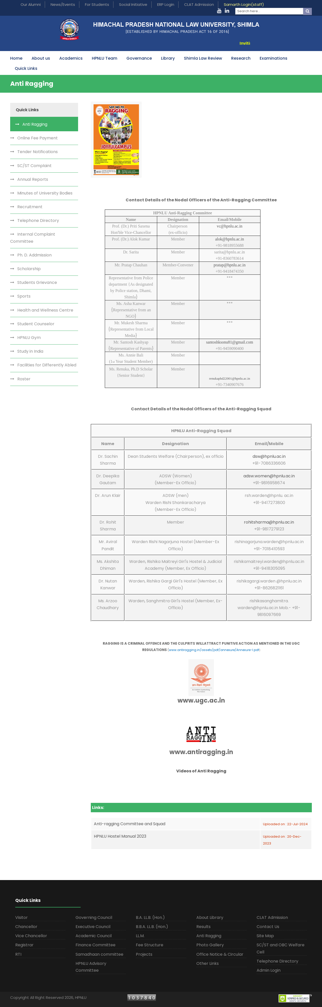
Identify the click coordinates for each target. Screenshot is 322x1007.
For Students (97, 4)
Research (241, 58)
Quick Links (26, 68)
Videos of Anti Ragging (201, 771)
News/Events (63, 4)
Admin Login (269, 970)
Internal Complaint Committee (32, 237)
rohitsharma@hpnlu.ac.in (269, 522)
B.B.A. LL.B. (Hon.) (152, 927)
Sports (24, 296)
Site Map (265, 936)
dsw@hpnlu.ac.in (269, 456)
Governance (139, 58)
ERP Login (165, 4)
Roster (24, 379)
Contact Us (268, 927)
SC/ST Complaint (34, 166)
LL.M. (140, 936)
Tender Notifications (37, 152)
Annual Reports (32, 179)
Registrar (24, 945)
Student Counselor (35, 324)
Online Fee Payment (37, 138)
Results (203, 927)
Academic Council (94, 936)
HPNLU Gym (29, 337)
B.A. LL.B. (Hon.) (150, 917)
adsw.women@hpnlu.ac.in (269, 476)
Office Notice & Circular (219, 954)
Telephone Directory (38, 220)
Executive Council (93, 927)
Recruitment (29, 207)
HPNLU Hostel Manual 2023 (120, 836)
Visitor (21, 917)
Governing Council (94, 917)
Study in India (30, 351)
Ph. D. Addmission (34, 255)
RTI (18, 954)
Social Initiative (133, 4)
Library (168, 58)
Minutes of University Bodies (44, 193)
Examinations (273, 58)
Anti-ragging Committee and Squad (129, 824)
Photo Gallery (210, 945)
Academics (71, 58)
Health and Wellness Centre (45, 310)
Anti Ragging (34, 124)
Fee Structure (149, 945)
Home (16, 58)
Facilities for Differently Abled (46, 365)
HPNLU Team (104, 58)
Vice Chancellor (31, 936)
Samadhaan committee (99, 954)
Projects (144, 954)
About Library (209, 917)
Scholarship (29, 269)
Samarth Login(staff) (244, 4)
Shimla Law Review (203, 58)
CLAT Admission (199, 4)
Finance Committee (95, 945)
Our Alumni (31, 4)
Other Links (207, 963)
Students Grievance (37, 282)
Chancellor (26, 927)
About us (41, 58)
